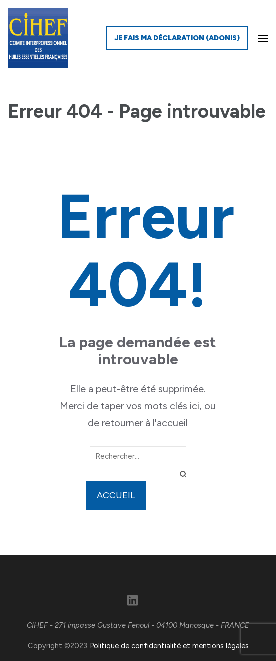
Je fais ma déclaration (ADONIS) (177, 38)
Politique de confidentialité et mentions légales (169, 645)
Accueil (116, 495)
